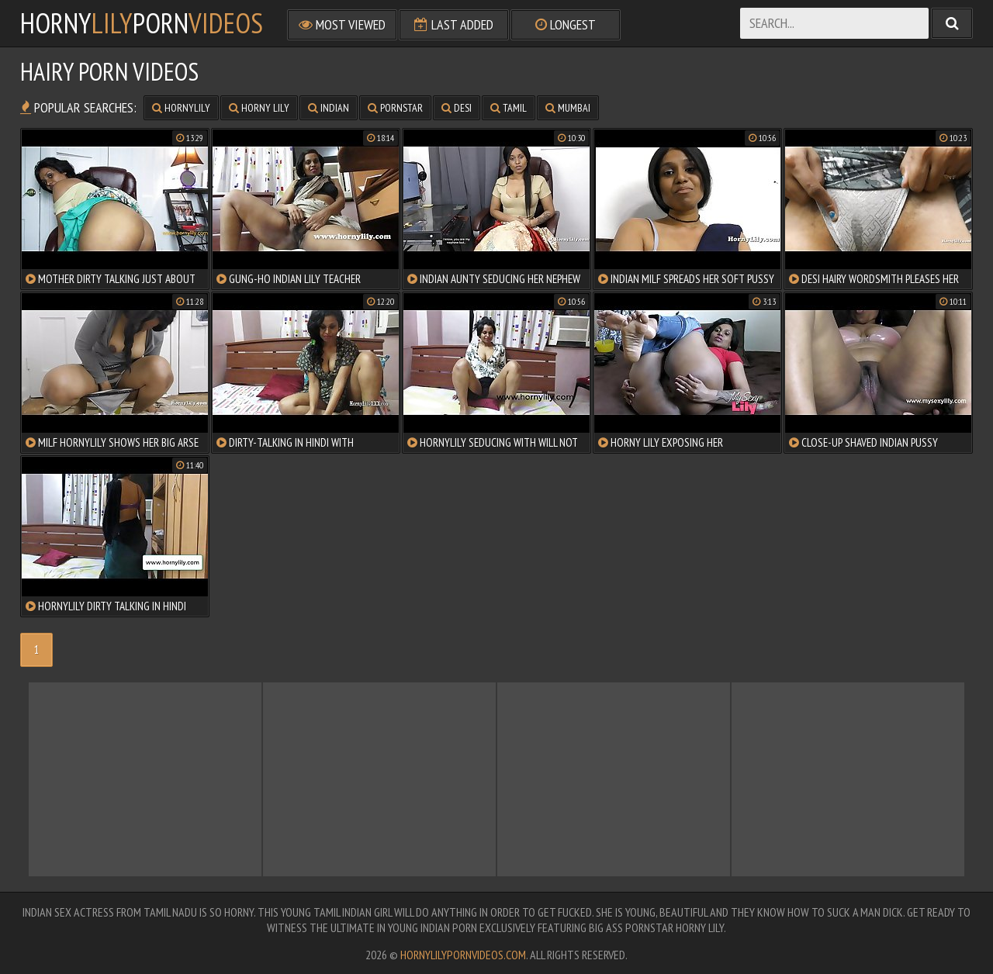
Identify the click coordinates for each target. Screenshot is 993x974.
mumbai (567, 108)
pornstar (395, 108)
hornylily (181, 108)
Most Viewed (342, 24)
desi (456, 108)
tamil (508, 108)
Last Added (453, 24)
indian (328, 108)
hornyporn (141, 23)
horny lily (259, 108)
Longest (565, 24)
